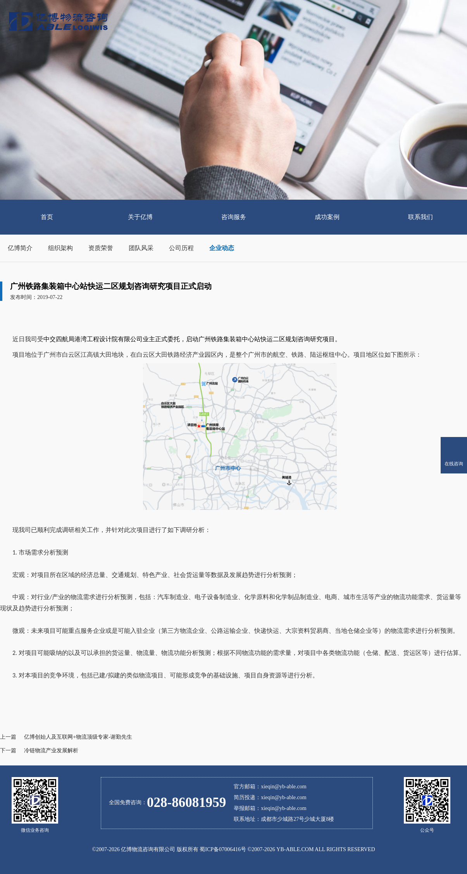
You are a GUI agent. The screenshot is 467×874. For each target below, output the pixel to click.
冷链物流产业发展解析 (51, 750)
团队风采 (141, 248)
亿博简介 (20, 248)
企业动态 (221, 248)
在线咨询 (454, 463)
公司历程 (181, 248)
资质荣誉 (100, 248)
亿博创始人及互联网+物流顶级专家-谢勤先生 (78, 737)
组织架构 (60, 248)
